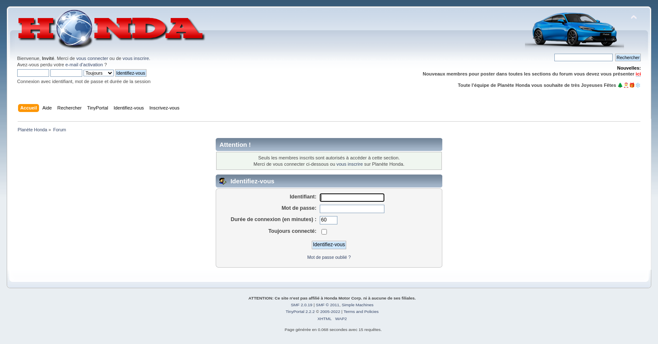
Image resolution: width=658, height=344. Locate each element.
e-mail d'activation (84, 64)
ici (638, 73)
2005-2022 (330, 311)
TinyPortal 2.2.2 (300, 311)
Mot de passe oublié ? (329, 257)
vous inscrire (136, 58)
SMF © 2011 (327, 304)
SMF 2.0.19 (302, 304)
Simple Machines (357, 304)
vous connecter (92, 58)
